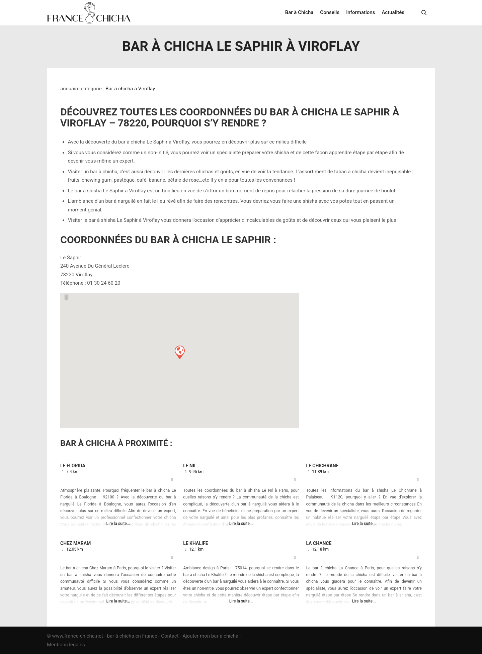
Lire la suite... (118, 523)
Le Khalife (195, 543)
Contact (169, 636)
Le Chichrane (322, 465)
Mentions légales (66, 645)
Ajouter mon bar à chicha (210, 636)
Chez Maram (75, 543)
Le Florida (72, 465)
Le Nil (189, 465)
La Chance (318, 543)
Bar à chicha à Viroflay (130, 89)
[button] (179, 352)
